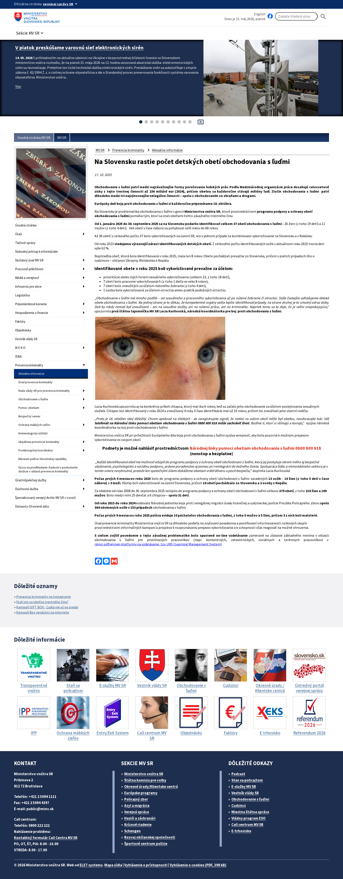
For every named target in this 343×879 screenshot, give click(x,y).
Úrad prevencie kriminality (35, 382)
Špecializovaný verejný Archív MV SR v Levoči (45, 498)
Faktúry (20, 321)
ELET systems (91, 865)
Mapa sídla (113, 865)
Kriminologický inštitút (32, 433)
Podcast (238, 773)
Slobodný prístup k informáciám (36, 251)
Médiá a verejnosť (27, 278)
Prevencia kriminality (29, 365)
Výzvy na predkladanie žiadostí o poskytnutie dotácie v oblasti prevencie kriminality (48, 469)
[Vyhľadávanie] (296, 16)
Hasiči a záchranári (140, 818)
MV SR (61, 137)
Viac (18, 86)
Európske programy (141, 792)
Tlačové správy (25, 243)
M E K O (20, 348)
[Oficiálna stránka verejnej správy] (61, 4)
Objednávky (23, 330)
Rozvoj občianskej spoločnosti (149, 837)
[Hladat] (323, 16)
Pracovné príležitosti (29, 269)
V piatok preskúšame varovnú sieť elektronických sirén (79, 47)
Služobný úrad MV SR (29, 260)
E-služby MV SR (243, 786)
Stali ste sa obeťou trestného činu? (42, 602)
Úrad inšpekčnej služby (30, 480)
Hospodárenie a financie (31, 313)
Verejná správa (136, 811)
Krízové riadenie (138, 824)
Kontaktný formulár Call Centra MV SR (45, 837)
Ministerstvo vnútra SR (143, 773)
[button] (30, 32)
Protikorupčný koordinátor (35, 450)
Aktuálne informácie (31, 374)
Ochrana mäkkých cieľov (34, 425)
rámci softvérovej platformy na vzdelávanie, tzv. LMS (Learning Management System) (158, 544)
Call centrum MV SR (247, 824)
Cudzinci (238, 805)
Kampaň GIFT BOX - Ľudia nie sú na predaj (47, 607)
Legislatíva (22, 295)
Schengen (132, 831)
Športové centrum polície (145, 843)
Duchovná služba (26, 489)
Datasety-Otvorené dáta (32, 506)
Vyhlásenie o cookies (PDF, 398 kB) (198, 865)
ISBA (18, 356)
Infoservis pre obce (28, 286)
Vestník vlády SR (26, 339)
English (259, 14)
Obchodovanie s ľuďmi (33, 399)
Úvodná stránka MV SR (33, 137)
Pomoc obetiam (28, 408)
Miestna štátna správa (250, 811)
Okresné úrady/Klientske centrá (151, 786)
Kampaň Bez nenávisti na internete (42, 612)
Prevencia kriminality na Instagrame (43, 596)
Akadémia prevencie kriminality (38, 442)
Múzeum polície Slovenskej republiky (42, 459)
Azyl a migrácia (136, 805)
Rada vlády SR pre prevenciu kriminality (44, 391)
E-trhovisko (241, 831)
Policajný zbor (136, 799)
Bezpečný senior (29, 416)
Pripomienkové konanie (31, 304)
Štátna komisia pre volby (145, 780)
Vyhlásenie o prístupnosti (146, 865)
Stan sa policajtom (247, 780)
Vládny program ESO (248, 818)
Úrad (18, 234)
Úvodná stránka (26, 225)
